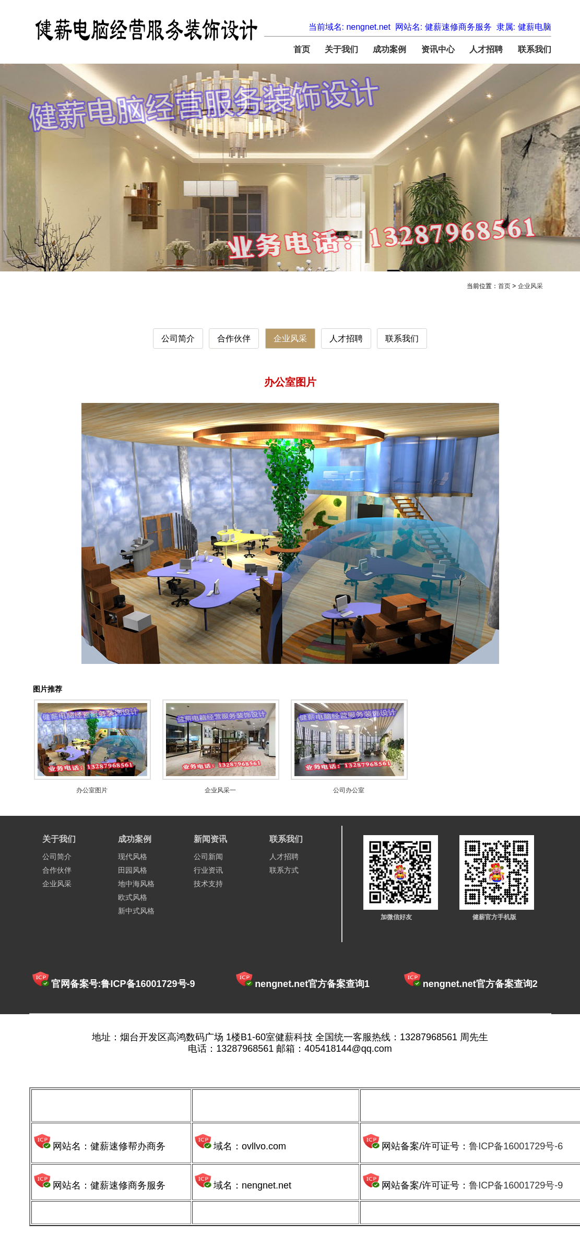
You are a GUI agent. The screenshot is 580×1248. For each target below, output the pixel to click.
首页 (301, 49)
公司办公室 (348, 790)
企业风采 (530, 286)
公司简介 (178, 338)
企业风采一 (220, 790)
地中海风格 (136, 883)
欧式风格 (132, 897)
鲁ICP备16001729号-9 (516, 1185)
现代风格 (132, 856)
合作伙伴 (234, 338)
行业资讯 (208, 870)
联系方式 (284, 870)
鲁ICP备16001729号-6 (516, 1146)
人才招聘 (486, 49)
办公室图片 (92, 790)
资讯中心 (438, 49)
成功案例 (389, 49)
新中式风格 (136, 911)
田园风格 (132, 870)
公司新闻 (208, 856)
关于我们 (341, 49)
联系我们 (534, 49)
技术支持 (208, 883)
